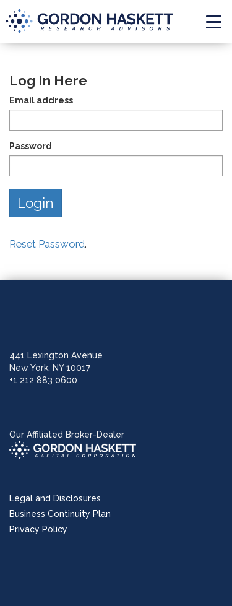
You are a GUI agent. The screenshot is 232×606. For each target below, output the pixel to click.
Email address (41, 100)
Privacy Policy (38, 529)
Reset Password (47, 244)
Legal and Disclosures (55, 498)
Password (30, 146)
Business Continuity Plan (60, 514)
